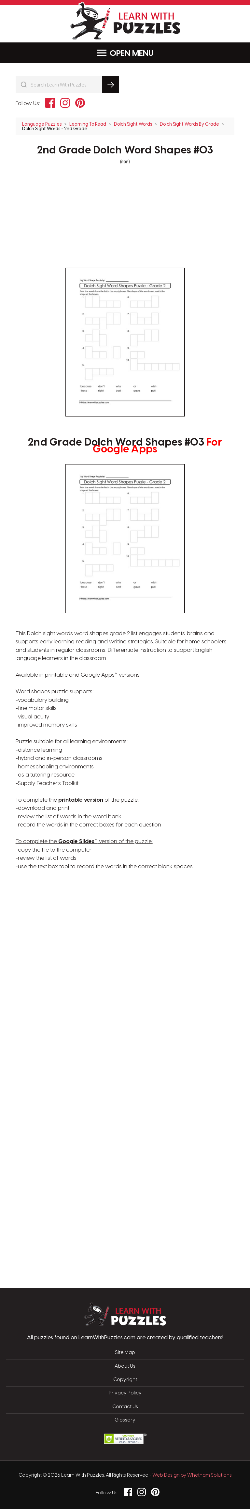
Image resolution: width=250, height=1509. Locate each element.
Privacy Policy (125, 1393)
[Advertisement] (94, 976)
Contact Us (125, 1406)
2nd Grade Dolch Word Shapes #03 (125, 150)
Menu (125, 53)
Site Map (125, 1352)
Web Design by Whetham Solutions (192, 1475)
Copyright (125, 1379)
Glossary (125, 1420)
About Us (125, 1366)
